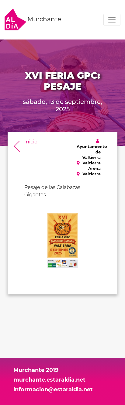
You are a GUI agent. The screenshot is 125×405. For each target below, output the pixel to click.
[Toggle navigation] (111, 20)
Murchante (33, 19)
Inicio (30, 142)
